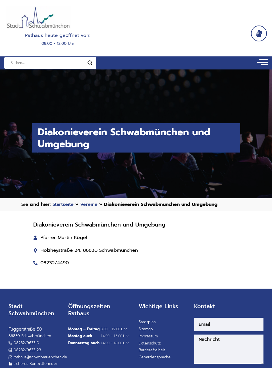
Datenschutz (150, 346)
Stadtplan (147, 325)
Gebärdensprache (155, 360)
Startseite (64, 207)
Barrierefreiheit (152, 353)
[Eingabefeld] (48, 65)
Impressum (148, 339)
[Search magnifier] (90, 65)
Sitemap (146, 332)
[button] (25, 354)
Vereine (90, 207)
